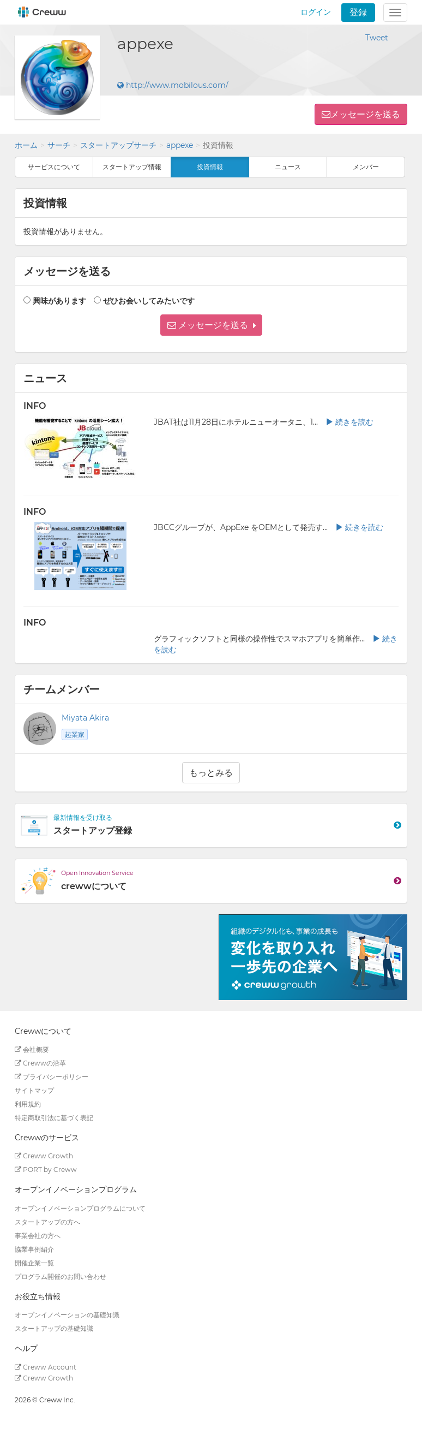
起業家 (75, 734)
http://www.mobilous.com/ (172, 85)
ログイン (315, 12)
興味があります (59, 301)
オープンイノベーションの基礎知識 (67, 1315)
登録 (358, 12)
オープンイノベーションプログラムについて (80, 1208)
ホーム (26, 145)
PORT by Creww (46, 1169)
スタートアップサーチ (118, 145)
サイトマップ (34, 1090)
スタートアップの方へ (47, 1222)
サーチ (58, 145)
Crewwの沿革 (40, 1063)
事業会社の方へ (38, 1235)
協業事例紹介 (34, 1249)
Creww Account (45, 1367)
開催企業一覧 (34, 1263)
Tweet (376, 38)
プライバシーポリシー (51, 1077)
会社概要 (32, 1049)
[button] (211, 325)
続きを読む (349, 422)
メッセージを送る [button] (365, 114)
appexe (179, 145)
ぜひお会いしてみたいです (149, 301)
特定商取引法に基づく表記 (54, 1118)
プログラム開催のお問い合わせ (60, 1276)
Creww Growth (44, 1156)
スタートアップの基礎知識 (54, 1328)
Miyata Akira (85, 718)
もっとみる (211, 772)
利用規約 (28, 1104)
